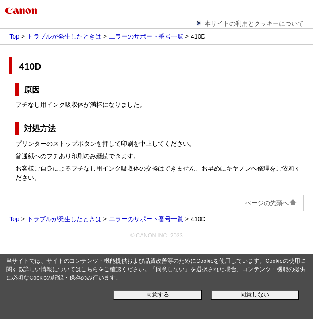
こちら (89, 269)
